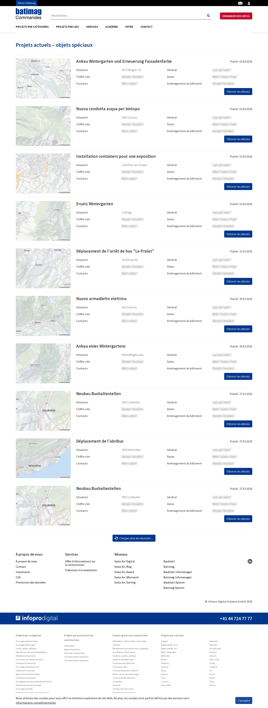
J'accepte (244, 700)
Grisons (164, 675)
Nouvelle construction (74, 654)
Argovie (164, 642)
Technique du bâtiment (124, 664)
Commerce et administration (29, 660)
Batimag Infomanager (178, 578)
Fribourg (165, 664)
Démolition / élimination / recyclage (129, 642)
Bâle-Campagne (168, 653)
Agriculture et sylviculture (28, 675)
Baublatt (169, 562)
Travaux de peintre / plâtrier (125, 671)
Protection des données (31, 583)
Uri (210, 671)
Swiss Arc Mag (123, 568)
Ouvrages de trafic (24, 690)
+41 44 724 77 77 (236, 619)
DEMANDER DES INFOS (236, 16)
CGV (18, 578)
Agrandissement (72, 650)
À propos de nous (26, 562)
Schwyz (213, 653)
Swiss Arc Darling (125, 583)
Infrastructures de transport (28, 686)
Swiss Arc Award (124, 573)
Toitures (116, 646)
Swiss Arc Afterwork (126, 578)
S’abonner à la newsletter (81, 571)
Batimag (169, 568)
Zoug (211, 682)
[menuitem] (34, 26)
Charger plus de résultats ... (133, 539)
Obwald (213, 646)
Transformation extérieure (76, 658)
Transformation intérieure (76, 661)
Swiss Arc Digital (124, 562)
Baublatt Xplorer (174, 583)
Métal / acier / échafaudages (126, 675)
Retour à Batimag (26, 3)
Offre (129, 26)
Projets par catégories (32, 26)
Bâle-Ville (165, 657)
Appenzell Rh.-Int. (169, 649)
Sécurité (116, 686)
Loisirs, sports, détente (26, 649)
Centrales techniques (26, 679)
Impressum (23, 573)
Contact (147, 26)
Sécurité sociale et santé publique (31, 653)
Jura (163, 679)
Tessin (212, 664)
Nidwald (213, 642)
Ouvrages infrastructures (27, 668)
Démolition (69, 647)
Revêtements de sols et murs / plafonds (130, 649)
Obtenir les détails (238, 93)
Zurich (212, 686)
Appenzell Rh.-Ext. (169, 646)
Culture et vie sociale (25, 671)
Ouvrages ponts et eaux (27, 642)
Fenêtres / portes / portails (124, 657)
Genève (164, 668)
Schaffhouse (215, 649)
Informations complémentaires (36, 703)
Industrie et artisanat (26, 664)
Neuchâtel (166, 686)
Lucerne (165, 682)
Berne (163, 660)
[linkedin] (250, 562)
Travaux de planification (124, 679)
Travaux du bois (120, 668)
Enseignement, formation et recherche (34, 682)
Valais (212, 679)
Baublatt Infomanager (178, 573)
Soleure (212, 657)
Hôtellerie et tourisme (26, 657)
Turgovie (213, 668)
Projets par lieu (67, 26)
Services (92, 26)
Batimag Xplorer (174, 589)
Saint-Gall (214, 660)
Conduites (117, 682)
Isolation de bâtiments (123, 660)
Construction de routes (123, 690)
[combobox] (130, 15)
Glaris (163, 671)
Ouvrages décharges (25, 646)
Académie (111, 26)
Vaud (211, 675)
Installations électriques (124, 653)
